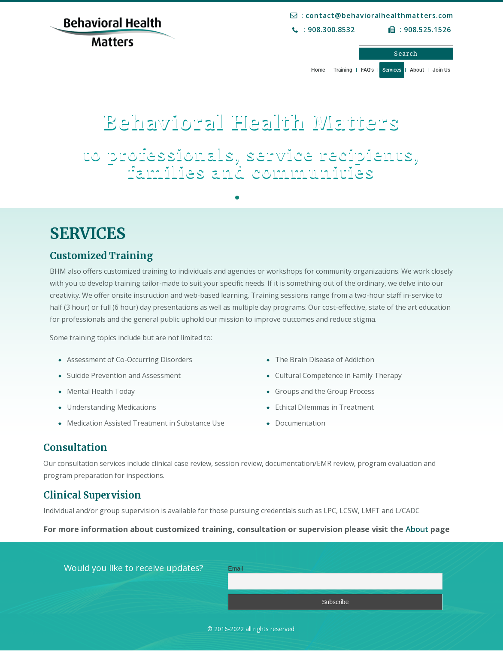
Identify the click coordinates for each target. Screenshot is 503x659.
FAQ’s (367, 70)
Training (342, 70)
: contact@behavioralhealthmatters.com (377, 15)
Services (391, 70)
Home (318, 70)
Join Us (441, 70)
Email (235, 568)
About (417, 70)
